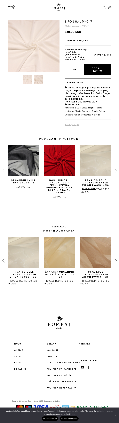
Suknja (95, 111)
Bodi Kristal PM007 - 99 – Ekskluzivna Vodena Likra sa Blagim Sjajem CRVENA (59, 186)
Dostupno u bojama (88, 40)
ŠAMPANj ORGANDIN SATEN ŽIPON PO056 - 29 (59, 274)
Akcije (18, 350)
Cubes (57, 401)
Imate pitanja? (72, 125)
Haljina (91, 108)
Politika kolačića (59, 375)
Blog (17, 363)
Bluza (78, 108)
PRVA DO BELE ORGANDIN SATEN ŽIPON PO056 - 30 (95, 182)
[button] (56, 208)
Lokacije (20, 369)
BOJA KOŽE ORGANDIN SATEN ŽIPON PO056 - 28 (95, 274)
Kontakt (85, 344)
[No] (115, 415)
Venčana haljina (72, 115)
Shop (17, 356)
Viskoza (96, 115)
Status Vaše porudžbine (59, 363)
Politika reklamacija (59, 388)
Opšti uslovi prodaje (59, 382)
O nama (51, 344)
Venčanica (86, 115)
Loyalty (52, 356)
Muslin (78, 111)
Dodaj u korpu (97, 69)
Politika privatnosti (59, 369)
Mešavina (69, 111)
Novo (17, 344)
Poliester (86, 111)
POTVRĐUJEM (50, 419)
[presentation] (3, 170)
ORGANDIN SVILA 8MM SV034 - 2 (23, 181)
